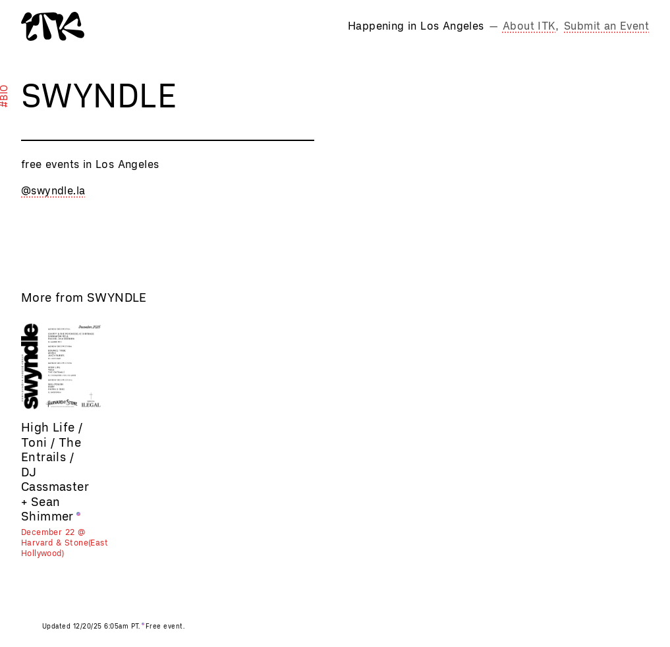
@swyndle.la (53, 190)
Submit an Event (606, 26)
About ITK (529, 26)
